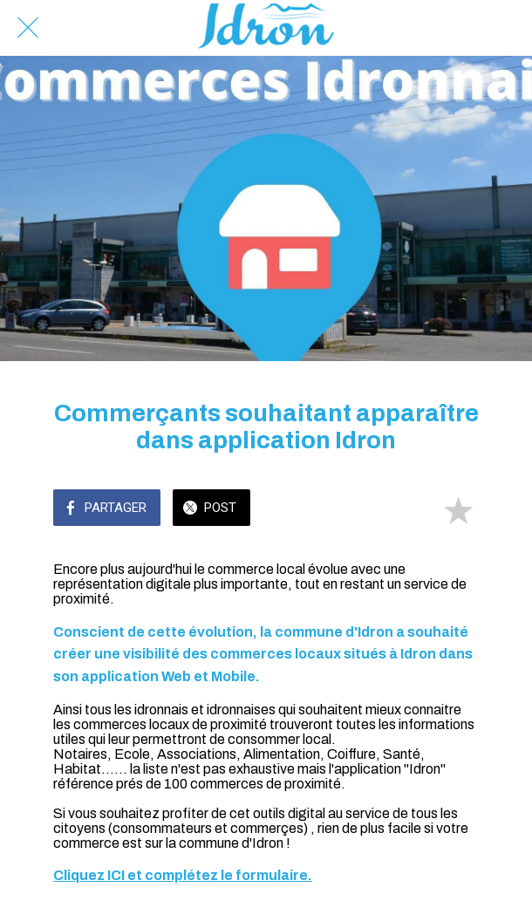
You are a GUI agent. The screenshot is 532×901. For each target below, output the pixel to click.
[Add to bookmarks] (458, 509)
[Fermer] (27, 27)
